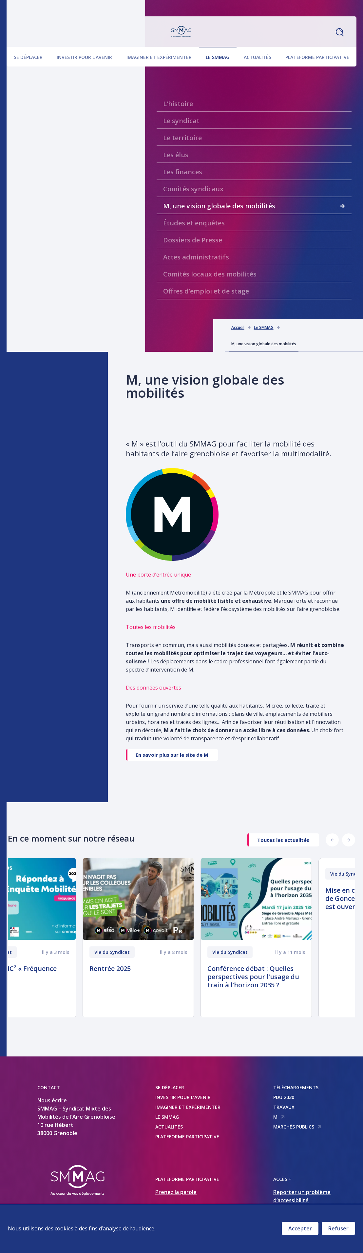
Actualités (257, 56)
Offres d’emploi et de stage (206, 291)
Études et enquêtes (194, 222)
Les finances (182, 171)
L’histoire (178, 103)
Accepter (300, 1228)
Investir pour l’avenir (84, 56)
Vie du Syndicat (37, 952)
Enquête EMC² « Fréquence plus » (57, 972)
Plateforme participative (317, 56)
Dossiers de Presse (192, 240)
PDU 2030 (283, 1097)
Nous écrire (52, 1100)
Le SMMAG (217, 56)
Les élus (175, 154)
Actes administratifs (196, 257)
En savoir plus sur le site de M (172, 754)
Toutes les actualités (283, 840)
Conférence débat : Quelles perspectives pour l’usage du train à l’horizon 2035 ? (296, 976)
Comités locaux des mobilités (210, 274)
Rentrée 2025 (153, 968)
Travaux (284, 1107)
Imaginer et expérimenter (159, 56)
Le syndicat (181, 120)
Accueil (237, 327)
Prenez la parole (176, 1192)
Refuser (338, 1228)
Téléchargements (295, 1087)
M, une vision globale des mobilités (254, 205)
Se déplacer (28, 56)
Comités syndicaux (193, 188)
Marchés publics (297, 1127)
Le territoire (182, 137)
